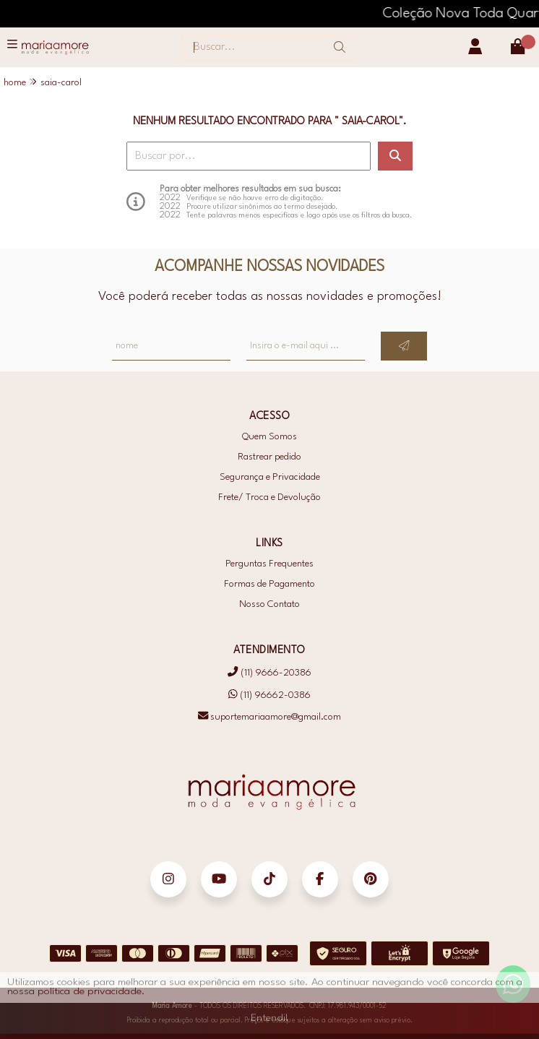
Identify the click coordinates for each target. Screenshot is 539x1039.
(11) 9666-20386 (269, 673)
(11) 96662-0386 (269, 694)
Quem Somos (269, 436)
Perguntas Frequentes (269, 564)
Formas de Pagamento (269, 584)
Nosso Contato (269, 604)
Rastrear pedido (269, 457)
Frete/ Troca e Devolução (269, 497)
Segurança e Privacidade (270, 477)
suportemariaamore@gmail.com (269, 717)
